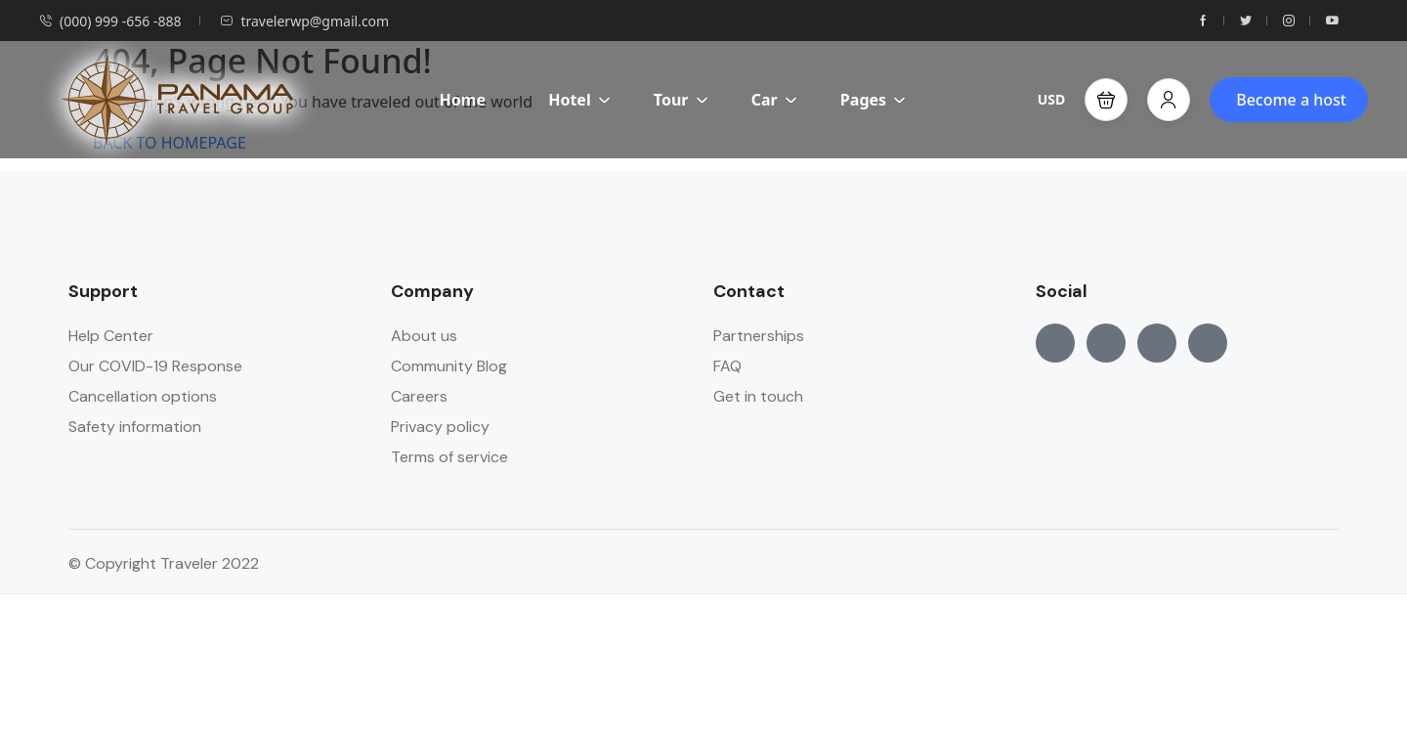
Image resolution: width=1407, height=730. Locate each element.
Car (774, 99)
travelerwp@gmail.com (304, 21)
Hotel (579, 99)
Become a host (1291, 99)
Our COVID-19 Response (155, 366)
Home (463, 99)
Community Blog (449, 366)
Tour (681, 99)
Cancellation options (142, 396)
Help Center (110, 335)
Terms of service (449, 457)
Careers (419, 396)
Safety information (134, 426)
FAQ (727, 366)
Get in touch (758, 396)
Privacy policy (440, 426)
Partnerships (758, 335)
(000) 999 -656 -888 (110, 21)
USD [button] (1052, 99)
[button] (1106, 99)
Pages (873, 99)
